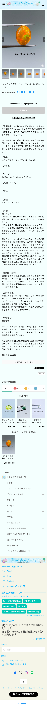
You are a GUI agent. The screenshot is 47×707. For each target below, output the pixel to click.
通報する (41, 374)
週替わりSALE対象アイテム (18, 534)
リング (10, 483)
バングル (11, 506)
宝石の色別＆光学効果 (16, 528)
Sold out (23, 110)
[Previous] (3, 39)
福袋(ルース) (12, 546)
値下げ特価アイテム (15, 540)
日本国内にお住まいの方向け (23, 118)
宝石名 (10, 517)
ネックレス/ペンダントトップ (20, 489)
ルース (10, 511)
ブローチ (11, 500)
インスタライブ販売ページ (18, 551)
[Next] (44, 39)
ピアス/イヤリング (15, 494)
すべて (7, 388)
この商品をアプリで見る (23, 362)
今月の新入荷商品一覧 (16, 477)
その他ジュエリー (14, 523)
